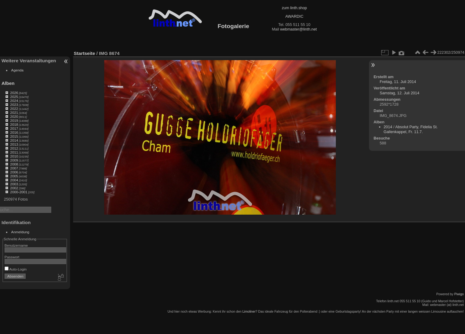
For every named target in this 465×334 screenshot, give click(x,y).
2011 (14, 152)
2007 (14, 168)
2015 (14, 136)
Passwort (12, 257)
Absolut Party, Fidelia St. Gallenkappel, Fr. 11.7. (411, 129)
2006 (14, 172)
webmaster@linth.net (298, 29)
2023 (14, 105)
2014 (14, 140)
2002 (14, 188)
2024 (14, 101)
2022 (14, 109)
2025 (14, 97)
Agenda (17, 70)
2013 (14, 144)
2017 (14, 128)
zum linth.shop (294, 7)
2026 (14, 93)
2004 (14, 180)
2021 (14, 112)
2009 (14, 160)
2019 (14, 120)
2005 (14, 176)
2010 (14, 156)
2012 (14, 148)
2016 (14, 132)
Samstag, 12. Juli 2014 (399, 93)
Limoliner (248, 311)
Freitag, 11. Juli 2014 (398, 81)
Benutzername (16, 245)
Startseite (84, 53)
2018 (14, 124)
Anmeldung (20, 232)
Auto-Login (16, 269)
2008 (14, 164)
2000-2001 (18, 192)
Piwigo (459, 294)
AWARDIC (294, 16)
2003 (14, 184)
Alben (8, 83)
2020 (14, 116)
